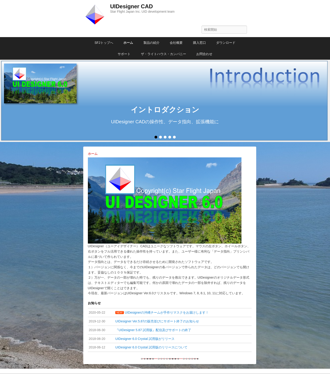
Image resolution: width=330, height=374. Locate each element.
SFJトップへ (104, 42)
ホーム (128, 42)
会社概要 (176, 42)
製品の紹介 (151, 42)
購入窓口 (199, 42)
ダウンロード (225, 42)
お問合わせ (204, 54)
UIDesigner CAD (131, 6)
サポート (124, 54)
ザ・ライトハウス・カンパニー (163, 54)
